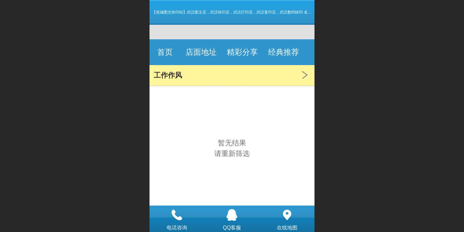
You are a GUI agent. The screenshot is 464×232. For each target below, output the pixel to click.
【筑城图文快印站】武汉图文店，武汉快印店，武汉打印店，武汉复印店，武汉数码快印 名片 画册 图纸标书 (244, 12)
